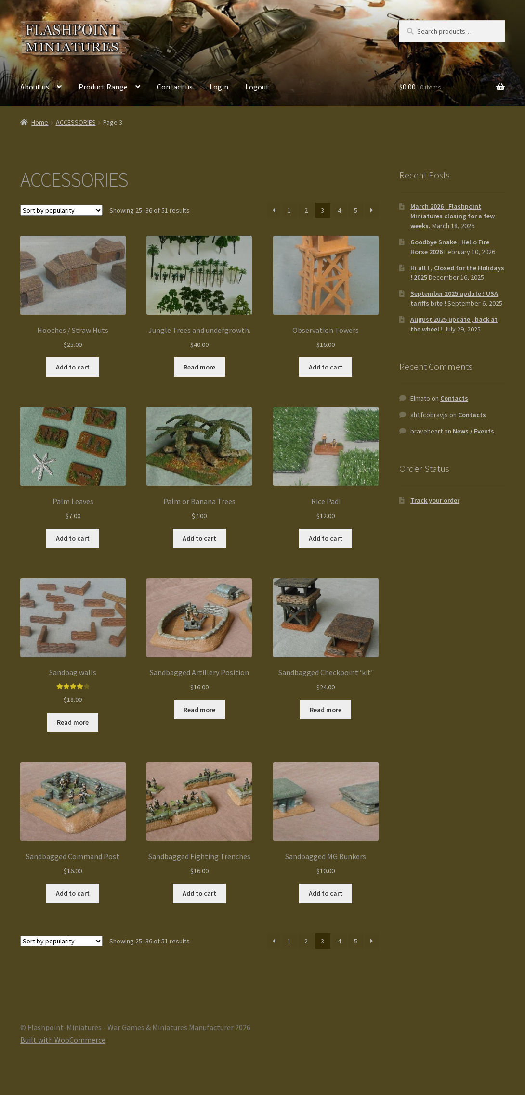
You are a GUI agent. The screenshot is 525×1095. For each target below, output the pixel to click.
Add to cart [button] (73, 367)
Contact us (175, 86)
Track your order (434, 500)
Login (219, 86)
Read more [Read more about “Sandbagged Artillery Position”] (199, 709)
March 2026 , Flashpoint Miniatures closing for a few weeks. (452, 216)
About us (34, 86)
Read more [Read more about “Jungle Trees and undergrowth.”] (199, 367)
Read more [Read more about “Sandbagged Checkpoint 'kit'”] (325, 709)
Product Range (103, 86)
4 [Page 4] (339, 210)
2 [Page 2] (306, 210)
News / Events (473, 431)
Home (39, 122)
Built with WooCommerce (62, 1039)
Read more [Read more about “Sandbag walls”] (73, 722)
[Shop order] (61, 210)
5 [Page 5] (355, 210)
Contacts (454, 398)
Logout (257, 86)
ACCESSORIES (76, 122)
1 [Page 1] (289, 210)
